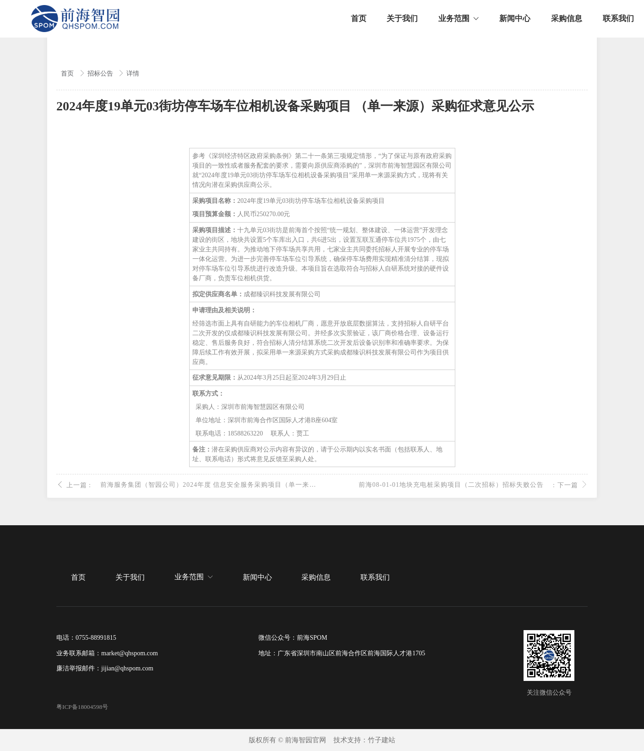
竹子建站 (381, 740)
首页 (68, 73)
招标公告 (101, 73)
